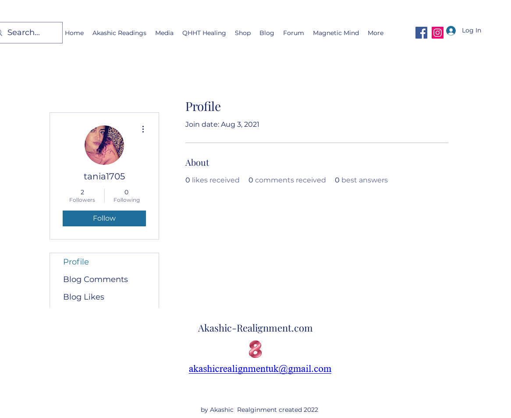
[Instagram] (438, 33)
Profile (76, 262)
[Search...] (25, 32)
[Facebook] (421, 33)
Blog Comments (95, 279)
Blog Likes (83, 297)
